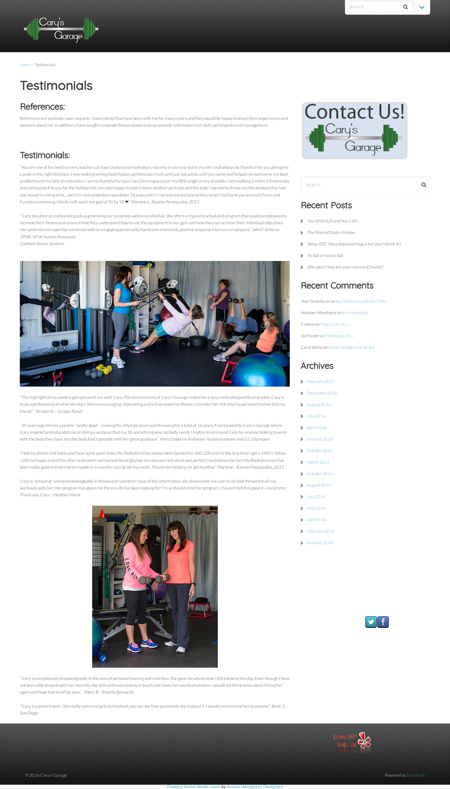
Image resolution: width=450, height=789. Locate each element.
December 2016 (322, 393)
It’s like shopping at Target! (351, 347)
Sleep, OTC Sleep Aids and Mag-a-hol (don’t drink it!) (354, 244)
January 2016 (320, 439)
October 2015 (320, 450)
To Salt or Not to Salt (325, 255)
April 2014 (317, 519)
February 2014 (321, 531)
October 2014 (320, 473)
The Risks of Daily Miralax (331, 232)
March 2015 (318, 462)
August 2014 (319, 485)
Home (25, 64)
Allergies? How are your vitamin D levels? (345, 267)
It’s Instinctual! (355, 312)
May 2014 (316, 508)
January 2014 (320, 542)
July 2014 (316, 496)
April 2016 (317, 427)
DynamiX (416, 775)
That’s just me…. (334, 324)
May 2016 (316, 416)
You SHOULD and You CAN (332, 221)
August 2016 (319, 404)
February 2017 (321, 381)
